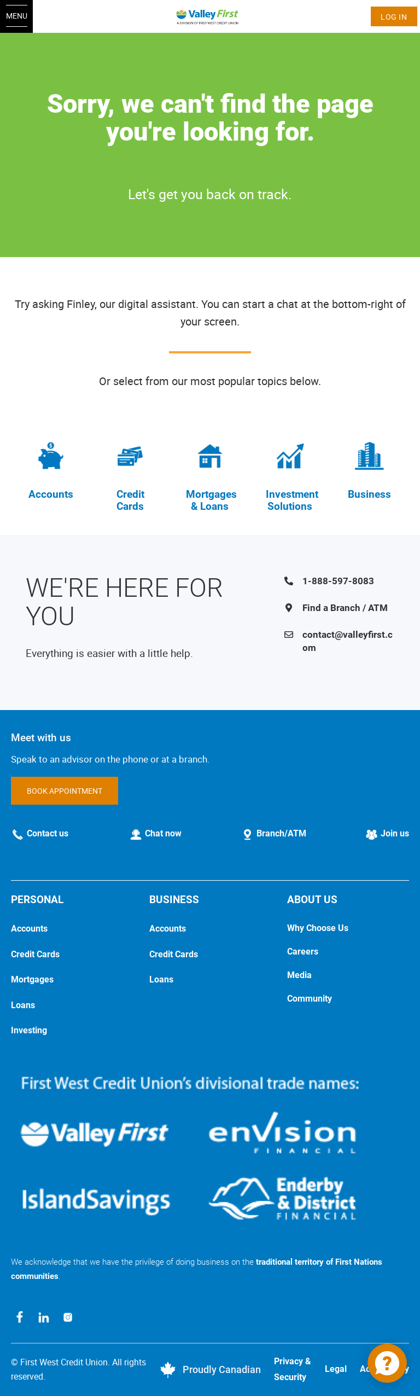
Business (369, 494)
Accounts (50, 494)
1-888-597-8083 (338, 580)
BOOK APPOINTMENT (64, 791)
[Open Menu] (16, 16)
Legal (336, 1369)
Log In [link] (394, 16)
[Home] (210, 16)
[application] (387, 1363)
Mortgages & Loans (211, 500)
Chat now (163, 833)
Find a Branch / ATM (345, 607)
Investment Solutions (292, 500)
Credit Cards (130, 500)
